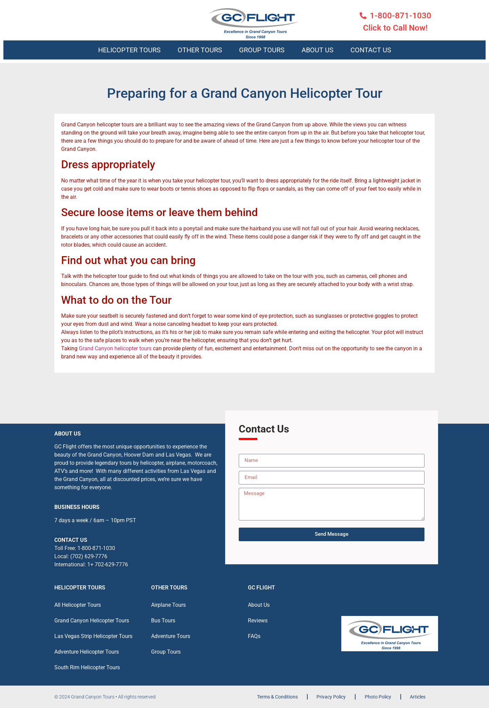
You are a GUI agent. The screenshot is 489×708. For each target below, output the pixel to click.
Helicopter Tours (129, 50)
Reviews (258, 620)
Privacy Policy (331, 697)
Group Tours (262, 50)
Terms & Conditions (277, 697)
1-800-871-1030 (96, 548)
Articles (417, 697)
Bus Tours (163, 620)
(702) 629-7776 (88, 556)
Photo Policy (378, 697)
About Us (317, 50)
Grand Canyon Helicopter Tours (91, 620)
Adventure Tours (170, 636)
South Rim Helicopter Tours (87, 667)
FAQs (254, 636)
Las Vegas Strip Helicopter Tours (93, 636)
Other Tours (200, 50)
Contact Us (370, 50)
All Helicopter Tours (77, 605)
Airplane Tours (168, 605)
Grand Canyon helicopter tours (115, 348)
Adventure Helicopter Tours (86, 652)
